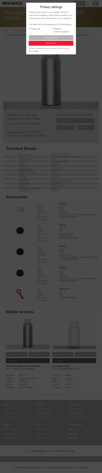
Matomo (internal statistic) (60, 30)
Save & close (51, 37)
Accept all (51, 43)
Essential (34, 28)
